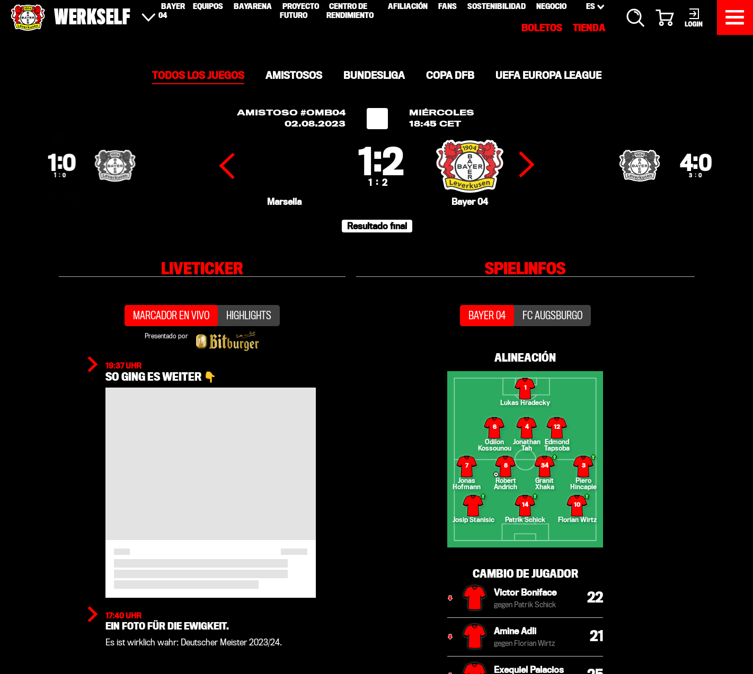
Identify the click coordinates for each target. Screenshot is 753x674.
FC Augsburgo (552, 353)
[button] (376, 255)
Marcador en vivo (171, 353)
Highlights (248, 353)
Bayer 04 (487, 353)
